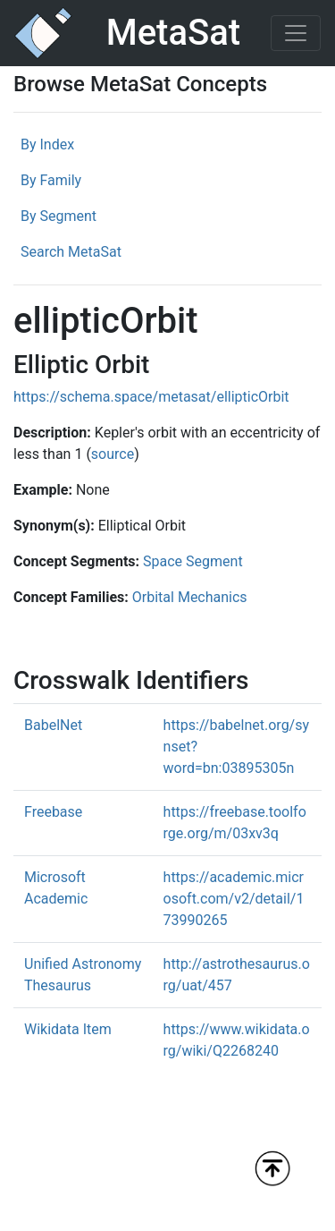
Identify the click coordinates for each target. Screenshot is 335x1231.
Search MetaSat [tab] (71, 251)
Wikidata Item (68, 1029)
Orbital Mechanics (189, 597)
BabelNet (53, 725)
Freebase (53, 811)
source (112, 454)
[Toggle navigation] (296, 33)
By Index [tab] (47, 144)
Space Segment (193, 561)
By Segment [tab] (58, 216)
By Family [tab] (51, 180)
